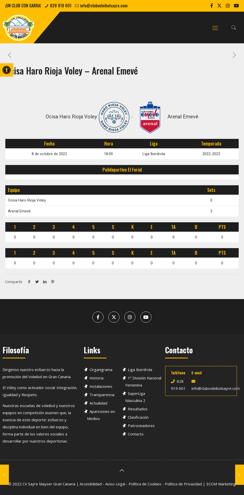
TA (173, 227)
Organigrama (101, 369)
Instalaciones (101, 386)
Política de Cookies (145, 483)
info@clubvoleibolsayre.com (104, 6)
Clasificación (138, 417)
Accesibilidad (91, 483)
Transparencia (102, 394)
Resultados (138, 408)
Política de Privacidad (183, 483)
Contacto (136, 433)
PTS (222, 227)
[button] (6, 70)
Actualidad (98, 403)
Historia (96, 377)
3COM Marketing (221, 483)
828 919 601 (61, 6)
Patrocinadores (141, 425)
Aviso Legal (115, 483)
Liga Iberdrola (140, 369)
